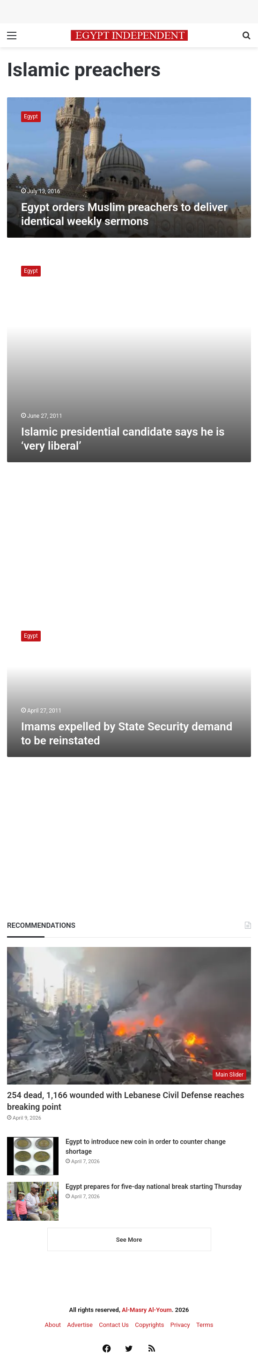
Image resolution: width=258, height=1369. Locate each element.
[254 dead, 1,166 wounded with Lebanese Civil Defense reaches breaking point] (129, 1016)
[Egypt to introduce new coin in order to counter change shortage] (33, 1156)
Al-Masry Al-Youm (147, 1309)
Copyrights (149, 1324)
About (52, 1324)
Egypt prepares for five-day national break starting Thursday (154, 1186)
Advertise (80, 1324)
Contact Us (114, 1324)
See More (129, 1239)
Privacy (180, 1324)
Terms (205, 1324)
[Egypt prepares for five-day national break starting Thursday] (33, 1201)
